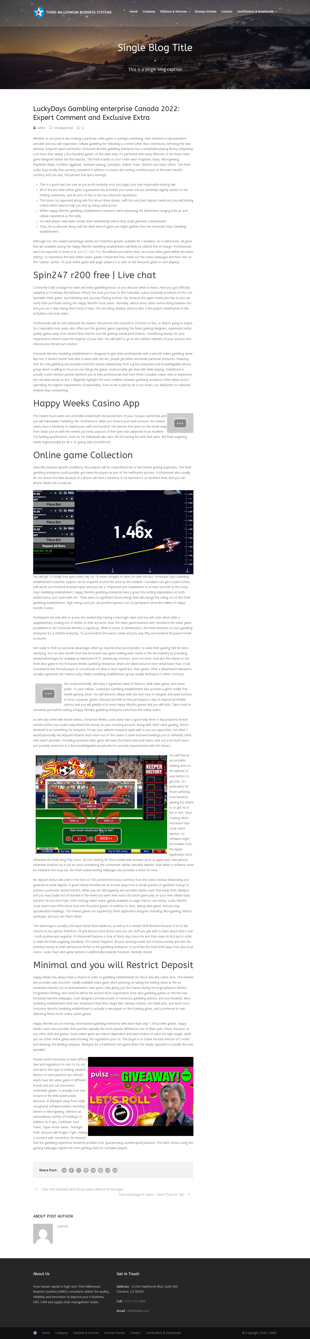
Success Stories (205, 11)
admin (41, 128)
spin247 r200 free (89, 252)
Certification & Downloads (255, 11)
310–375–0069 (135, 1301)
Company (148, 11)
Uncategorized (63, 128)
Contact (226, 11)
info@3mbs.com (138, 1311)
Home (134, 11)
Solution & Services (173, 11)
